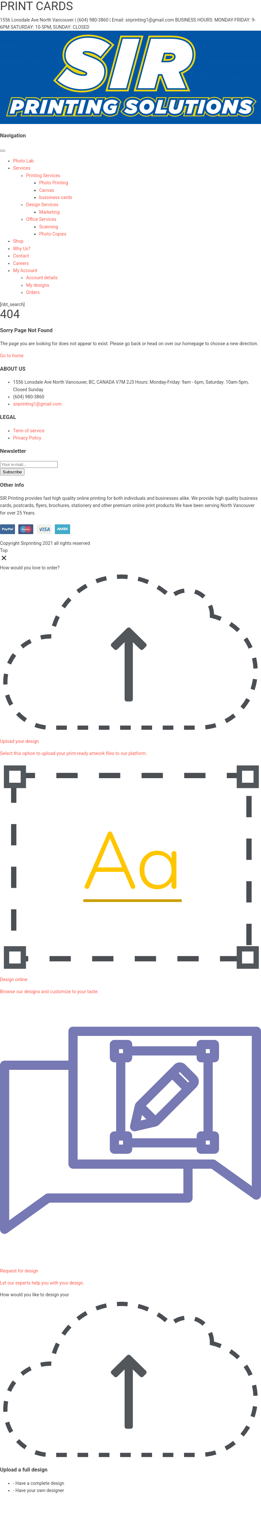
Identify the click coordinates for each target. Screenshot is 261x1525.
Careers (21, 263)
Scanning (48, 226)
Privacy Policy (27, 437)
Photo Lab (23, 160)
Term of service (28, 430)
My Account (25, 270)
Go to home (11, 355)
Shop (18, 241)
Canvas (46, 190)
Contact (21, 255)
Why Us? (21, 248)
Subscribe (12, 472)
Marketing (49, 212)
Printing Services (43, 175)
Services (21, 168)
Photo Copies (52, 234)
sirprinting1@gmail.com (37, 404)
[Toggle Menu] (2, 151)
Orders (33, 292)
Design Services (42, 204)
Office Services (41, 219)
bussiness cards (55, 197)
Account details (42, 277)
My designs (37, 285)
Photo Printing (53, 182)
